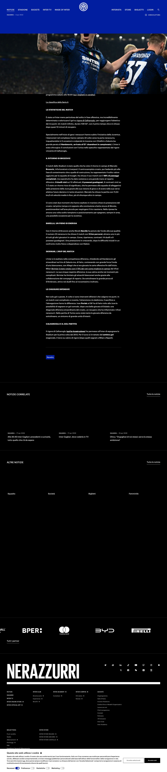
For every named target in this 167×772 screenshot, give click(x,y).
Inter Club (37, 692)
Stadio (9, 737)
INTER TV (47, 10)
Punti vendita (11, 734)
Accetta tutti (152, 760)
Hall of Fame (101, 699)
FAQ (8, 745)
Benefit (35, 702)
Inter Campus (81, 692)
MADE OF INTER (62, 10)
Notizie (9, 692)
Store (128, 10)
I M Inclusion (101, 719)
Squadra (50, 332)
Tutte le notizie (153, 369)
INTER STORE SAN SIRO (47, 737)
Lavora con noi (102, 707)
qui (24, 761)
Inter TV (10, 698)
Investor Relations (103, 702)
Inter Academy (58, 692)
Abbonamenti (11, 740)
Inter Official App (14, 705)
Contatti (100, 713)
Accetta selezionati (133, 760)
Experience (36, 699)
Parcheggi (10, 742)
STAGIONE (23, 10)
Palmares (100, 716)
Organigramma (102, 696)
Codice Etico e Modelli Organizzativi (109, 704)
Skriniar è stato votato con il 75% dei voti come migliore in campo (80, 243)
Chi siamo (79, 696)
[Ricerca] (158, 9)
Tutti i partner (13, 641)
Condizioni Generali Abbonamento (18, 748)
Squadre (10, 695)
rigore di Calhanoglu (86, 95)
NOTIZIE (10, 10)
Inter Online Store (14, 702)
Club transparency (103, 710)
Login (150, 10)
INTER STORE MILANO (46, 734)
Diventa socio (37, 696)
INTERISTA (116, 10)
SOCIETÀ (35, 10)
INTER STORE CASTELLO (47, 740)
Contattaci (56, 696)
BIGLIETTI (139, 10)
